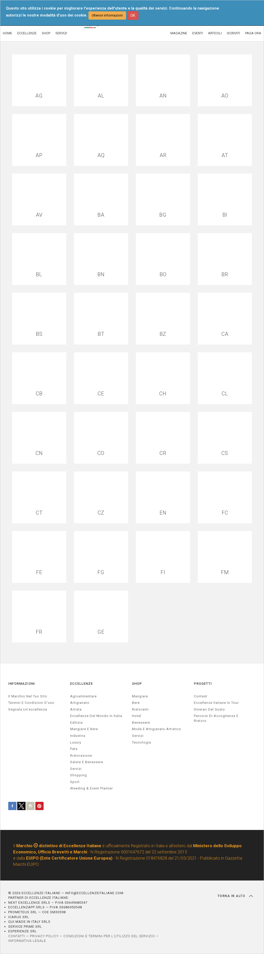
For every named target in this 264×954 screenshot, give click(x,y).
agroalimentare (83, 696)
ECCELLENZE (27, 33)
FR (39, 632)
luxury (75, 742)
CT (39, 513)
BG (163, 215)
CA (224, 334)
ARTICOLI (215, 33)
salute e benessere (86, 762)
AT (224, 155)
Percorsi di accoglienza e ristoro (216, 718)
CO (100, 453)
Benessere (141, 722)
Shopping (78, 775)
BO (163, 274)
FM (225, 572)
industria (77, 736)
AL (101, 96)
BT (101, 334)
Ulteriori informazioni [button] (107, 15)
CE (101, 393)
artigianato (79, 703)
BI (224, 215)
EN (163, 513)
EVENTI (197, 33)
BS (39, 334)
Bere (136, 703)
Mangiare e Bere (84, 729)
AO (224, 96)
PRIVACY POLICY (44, 936)
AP (39, 155)
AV (39, 215)
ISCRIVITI (233, 33)
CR (163, 453)
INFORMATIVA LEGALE (27, 941)
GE (100, 632)
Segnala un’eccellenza (27, 709)
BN (101, 274)
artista (76, 709)
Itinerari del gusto (209, 709)
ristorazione (81, 755)
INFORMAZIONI (21, 684)
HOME (7, 33)
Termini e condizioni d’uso (31, 703)
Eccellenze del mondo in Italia (96, 716)
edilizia (76, 722)
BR (224, 274)
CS (224, 453)
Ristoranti (140, 709)
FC (225, 513)
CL (225, 393)
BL (39, 274)
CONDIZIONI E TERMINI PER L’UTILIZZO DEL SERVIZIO (109, 936)
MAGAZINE (178, 33)
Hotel (136, 716)
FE (39, 572)
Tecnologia (141, 742)
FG (100, 572)
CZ (101, 513)
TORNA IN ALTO (235, 896)
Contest (200, 696)
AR (163, 155)
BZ (163, 334)
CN (39, 453)
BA (100, 215)
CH (163, 393)
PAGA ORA (253, 33)
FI (163, 572)
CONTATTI (16, 936)
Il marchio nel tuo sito (27, 696)
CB (39, 393)
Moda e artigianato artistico (156, 729)
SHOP (46, 33)
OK (132, 15)
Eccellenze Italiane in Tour (216, 703)
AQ (101, 155)
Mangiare (140, 696)
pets (74, 749)
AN (163, 96)
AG (39, 96)
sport (75, 782)
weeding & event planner (91, 788)
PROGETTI (203, 684)
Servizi (138, 736)
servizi (76, 769)
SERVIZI (61, 33)
